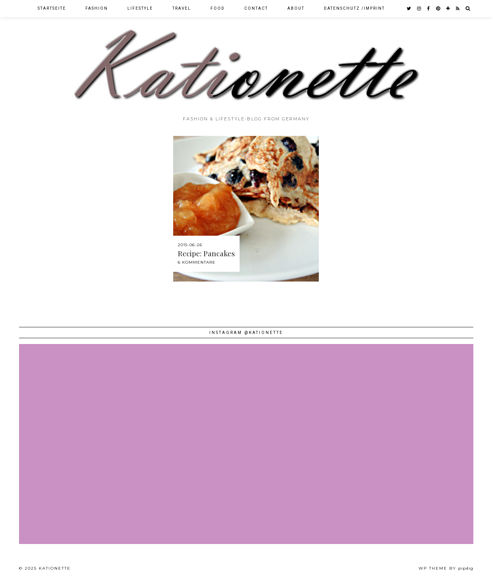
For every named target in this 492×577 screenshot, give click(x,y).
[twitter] (409, 8)
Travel (181, 8)
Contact (256, 8)
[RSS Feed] (458, 8)
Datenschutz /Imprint (354, 8)
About (295, 8)
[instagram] (419, 8)
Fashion (96, 8)
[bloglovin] (448, 8)
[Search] (468, 8)
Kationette (55, 568)
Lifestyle (140, 8)
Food (217, 8)
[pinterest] (438, 8)
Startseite (52, 8)
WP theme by (446, 568)
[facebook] (429, 8)
